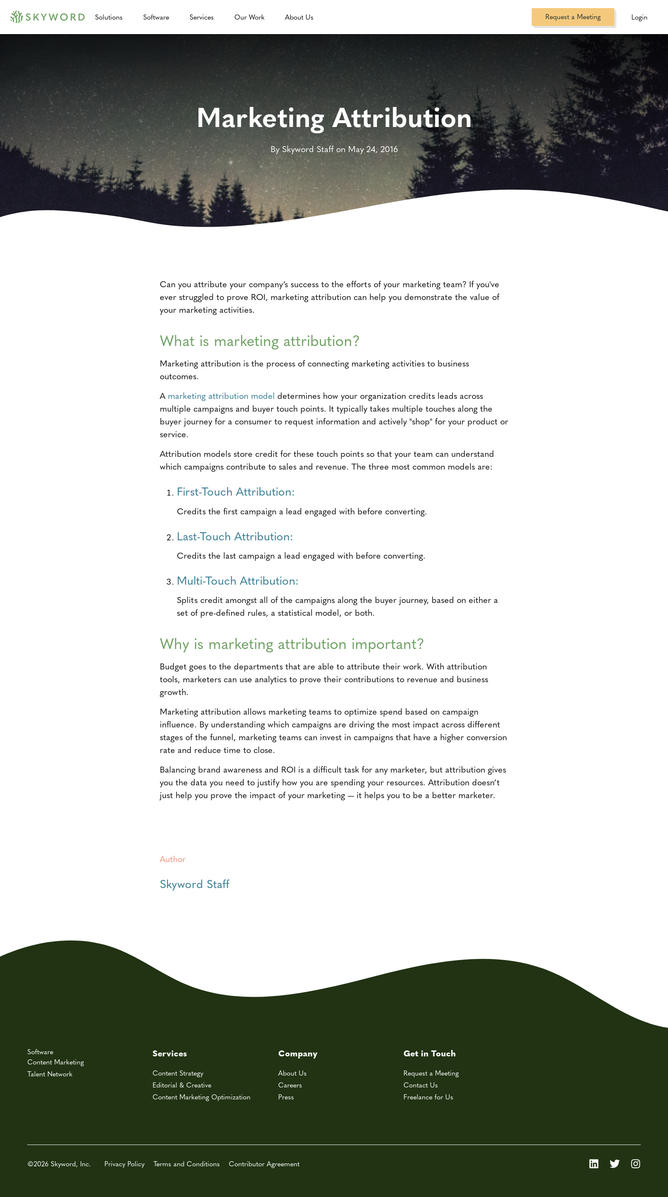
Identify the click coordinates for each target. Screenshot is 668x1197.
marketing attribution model (221, 395)
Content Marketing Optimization (201, 1097)
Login (639, 17)
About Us (292, 1073)
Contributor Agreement (264, 1163)
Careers (290, 1085)
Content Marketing (55, 1062)
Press (286, 1097)
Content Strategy (178, 1073)
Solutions (109, 17)
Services (202, 17)
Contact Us (420, 1085)
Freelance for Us (428, 1097)
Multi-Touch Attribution (236, 579)
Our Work (249, 17)
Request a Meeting (573, 16)
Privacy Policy (124, 1163)
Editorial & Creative (182, 1085)
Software (156, 17)
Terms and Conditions (186, 1163)
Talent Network (49, 1074)
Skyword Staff (194, 883)
